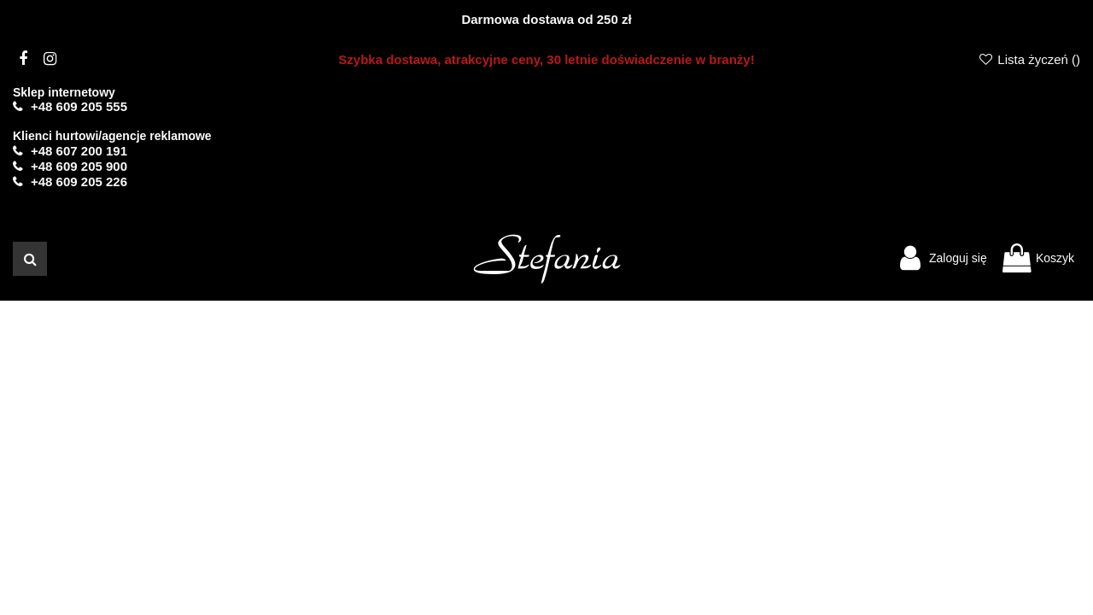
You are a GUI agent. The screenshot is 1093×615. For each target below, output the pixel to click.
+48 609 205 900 (79, 166)
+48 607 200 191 (79, 151)
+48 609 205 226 (79, 181)
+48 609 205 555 (79, 106)
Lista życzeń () (1029, 59)
